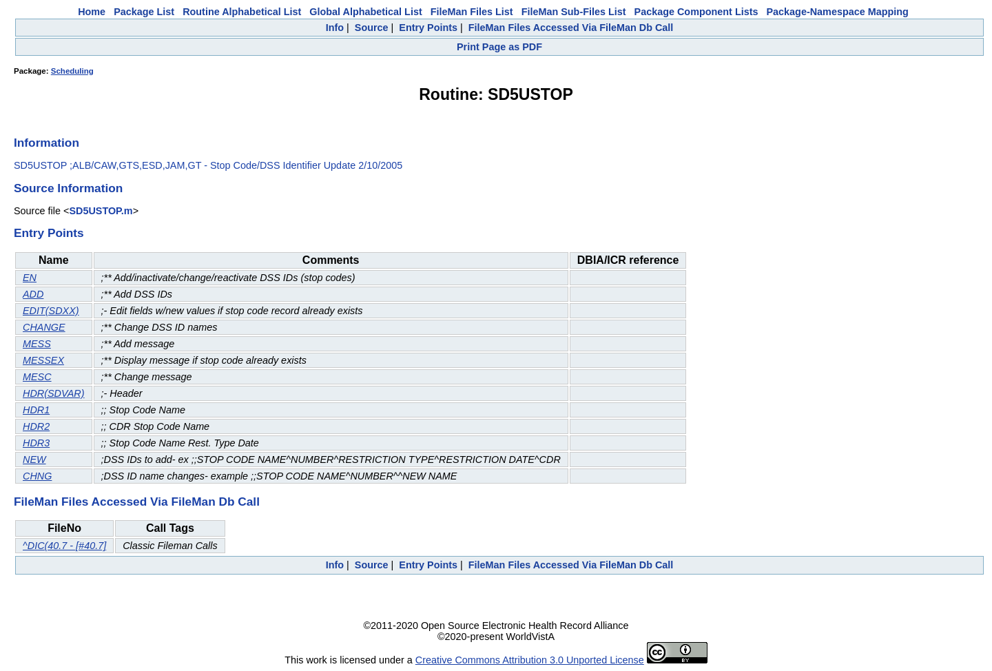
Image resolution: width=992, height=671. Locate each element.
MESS (37, 343)
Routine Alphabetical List (242, 11)
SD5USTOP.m (100, 210)
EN (30, 277)
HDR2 (36, 426)
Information (46, 142)
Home (91, 11)
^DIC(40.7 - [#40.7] (64, 545)
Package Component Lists (696, 11)
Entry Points (428, 27)
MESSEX (43, 360)
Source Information (68, 188)
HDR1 (36, 409)
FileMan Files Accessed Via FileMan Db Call (571, 27)
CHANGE (44, 327)
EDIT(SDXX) (51, 310)
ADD (33, 294)
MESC (37, 376)
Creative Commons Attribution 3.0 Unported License (529, 659)
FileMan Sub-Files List (573, 11)
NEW (34, 459)
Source (372, 27)
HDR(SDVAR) (54, 393)
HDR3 (36, 442)
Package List (144, 11)
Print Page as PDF (499, 46)
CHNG (37, 476)
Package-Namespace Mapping (838, 11)
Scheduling (72, 71)
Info (335, 27)
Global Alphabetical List (365, 11)
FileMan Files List (472, 11)
